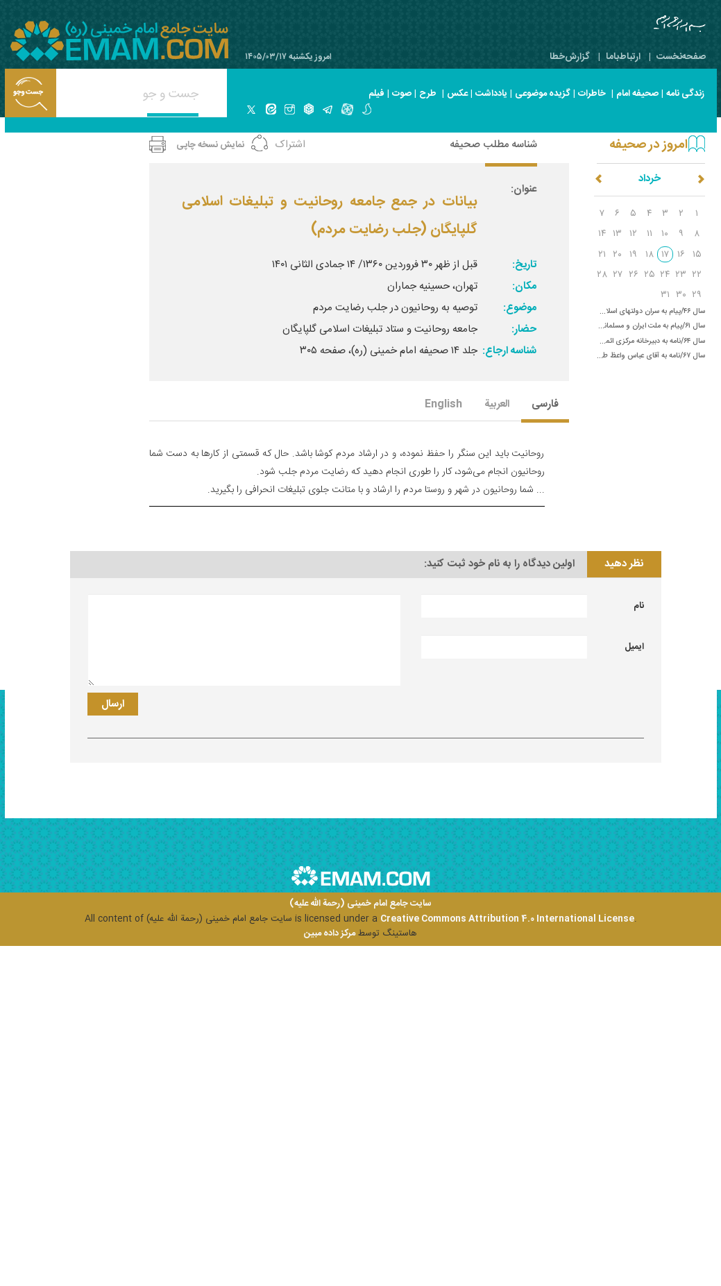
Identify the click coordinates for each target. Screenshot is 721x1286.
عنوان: (523, 189)
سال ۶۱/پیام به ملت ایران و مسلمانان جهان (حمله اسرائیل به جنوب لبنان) (598, 326)
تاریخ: (524, 264)
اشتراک (290, 144)
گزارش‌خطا (570, 57)
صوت (402, 93)
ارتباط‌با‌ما (623, 57)
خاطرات (592, 93)
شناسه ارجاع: (509, 350)
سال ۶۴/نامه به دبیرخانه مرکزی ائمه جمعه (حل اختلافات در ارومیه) (608, 341)
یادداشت (491, 93)
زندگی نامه (685, 93)
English (443, 405)
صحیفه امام (637, 93)
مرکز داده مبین (329, 933)
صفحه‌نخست (681, 57)
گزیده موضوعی (542, 93)
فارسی (545, 405)
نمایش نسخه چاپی (210, 145)
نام (639, 606)
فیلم (376, 93)
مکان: (524, 286)
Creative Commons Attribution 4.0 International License (507, 919)
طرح (427, 93)
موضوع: (519, 307)
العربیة (496, 405)
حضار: (523, 329)
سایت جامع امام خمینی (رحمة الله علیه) (360, 904)
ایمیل (634, 646)
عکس (457, 93)
